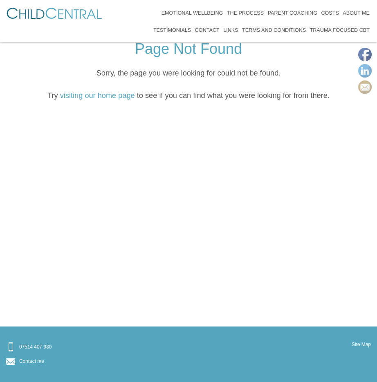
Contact (207, 30)
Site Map (361, 344)
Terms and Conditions (274, 30)
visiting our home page (97, 95)
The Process (245, 13)
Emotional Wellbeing (192, 13)
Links (230, 30)
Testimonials (172, 30)
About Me (356, 13)
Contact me (31, 361)
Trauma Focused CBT (340, 30)
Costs (330, 13)
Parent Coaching (292, 13)
